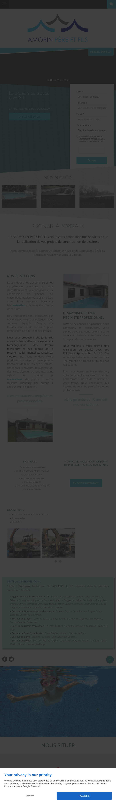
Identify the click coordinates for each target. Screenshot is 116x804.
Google (26, 786)
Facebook (36, 786)
